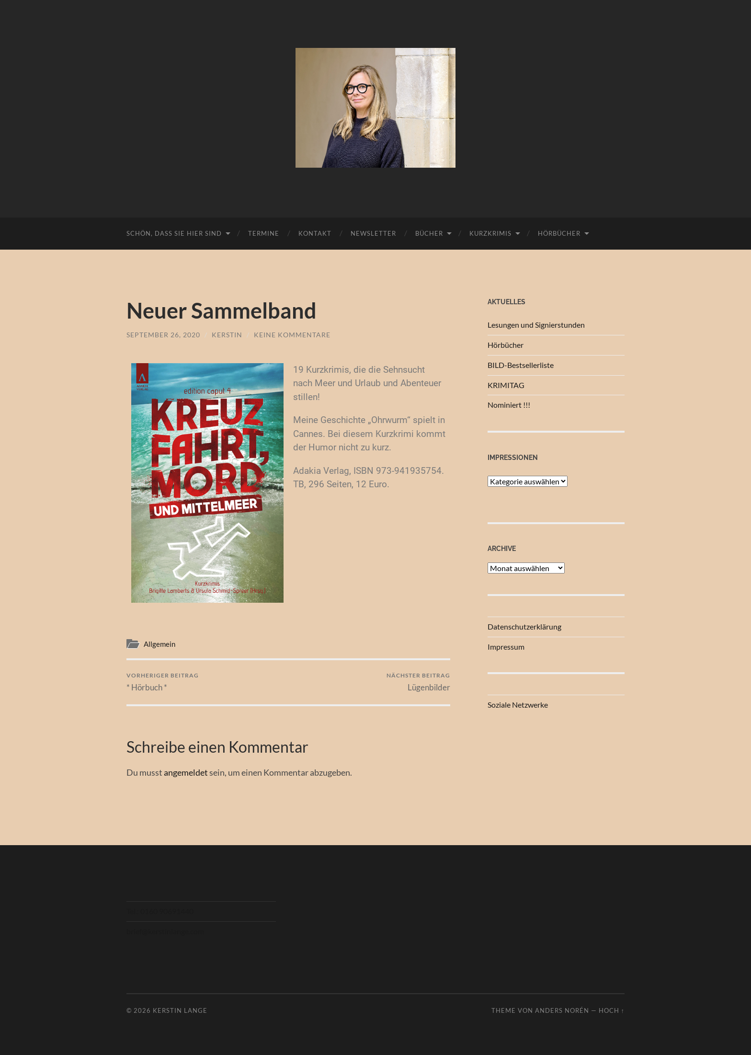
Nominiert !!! (509, 404)
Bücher (429, 233)
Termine (263, 233)
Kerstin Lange (180, 1010)
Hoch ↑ (612, 1010)
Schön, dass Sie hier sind (174, 233)
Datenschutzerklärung (524, 626)
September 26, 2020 (163, 335)
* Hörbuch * (162, 682)
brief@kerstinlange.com (165, 931)
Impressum (506, 646)
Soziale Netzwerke (518, 704)
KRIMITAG (506, 385)
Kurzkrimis (490, 233)
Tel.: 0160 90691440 (159, 911)
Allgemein (159, 644)
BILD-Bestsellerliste (521, 364)
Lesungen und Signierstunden (536, 324)
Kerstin (227, 335)
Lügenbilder (418, 682)
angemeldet (186, 772)
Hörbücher (559, 233)
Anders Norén (562, 1010)
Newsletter (373, 233)
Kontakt (314, 233)
